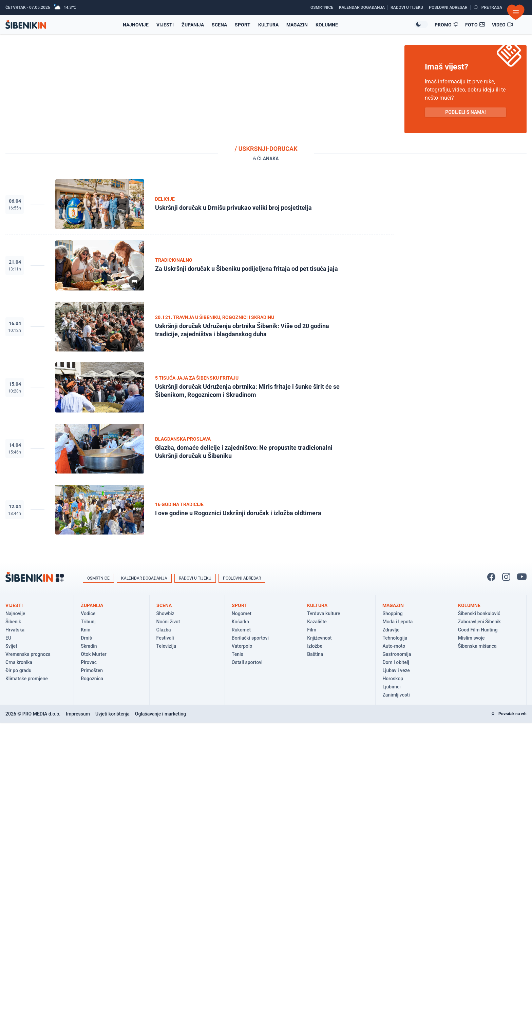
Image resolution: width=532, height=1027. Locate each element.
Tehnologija (394, 638)
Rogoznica (92, 678)
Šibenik (13, 621)
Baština (315, 654)
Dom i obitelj (395, 662)
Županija (193, 24)
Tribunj (88, 621)
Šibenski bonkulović (479, 613)
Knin (85, 629)
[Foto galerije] (475, 24)
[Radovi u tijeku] (408, 7)
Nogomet (241, 613)
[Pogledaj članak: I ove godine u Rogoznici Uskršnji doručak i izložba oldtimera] (199, 509)
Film (311, 629)
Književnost (319, 638)
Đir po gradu (18, 670)
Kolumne (327, 24)
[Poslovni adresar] (449, 7)
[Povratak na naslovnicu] (25, 24)
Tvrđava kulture (323, 613)
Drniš (86, 638)
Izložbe (314, 646)
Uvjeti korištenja (112, 714)
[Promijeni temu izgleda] (421, 24)
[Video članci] (502, 24)
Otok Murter (93, 654)
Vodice (88, 613)
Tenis (237, 654)
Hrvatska (14, 629)
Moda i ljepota (397, 621)
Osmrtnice (98, 578)
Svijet (11, 646)
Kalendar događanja (144, 578)
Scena (219, 24)
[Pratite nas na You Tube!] (522, 577)
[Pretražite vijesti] (487, 7)
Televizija (166, 646)
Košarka (240, 621)
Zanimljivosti (396, 695)
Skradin (89, 646)
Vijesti (165, 24)
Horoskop (392, 678)
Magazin (297, 24)
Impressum (78, 714)
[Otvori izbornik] (516, 12)
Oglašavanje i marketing (160, 714)
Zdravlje (390, 629)
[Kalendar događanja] (363, 7)
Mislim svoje (471, 638)
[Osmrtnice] (323, 7)
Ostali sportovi (247, 662)
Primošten (92, 670)
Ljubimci (391, 686)
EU (8, 638)
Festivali (165, 638)
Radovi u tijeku (195, 578)
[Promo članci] (446, 24)
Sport (242, 24)
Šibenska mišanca (477, 646)
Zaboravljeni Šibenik (479, 621)
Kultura (268, 24)
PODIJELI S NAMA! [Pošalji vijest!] (465, 112)
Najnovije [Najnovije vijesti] (136, 24)
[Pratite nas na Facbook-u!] (491, 577)
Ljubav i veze (396, 670)
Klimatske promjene (26, 678)
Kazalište (316, 621)
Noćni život (168, 621)
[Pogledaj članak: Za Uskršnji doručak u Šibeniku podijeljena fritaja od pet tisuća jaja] (199, 265)
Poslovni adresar (242, 578)
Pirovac (89, 662)
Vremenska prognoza (28, 654)
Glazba (163, 629)
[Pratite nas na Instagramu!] (506, 577)
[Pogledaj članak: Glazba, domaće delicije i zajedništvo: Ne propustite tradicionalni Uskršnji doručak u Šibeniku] (199, 448)
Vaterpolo (242, 646)
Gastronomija (396, 654)
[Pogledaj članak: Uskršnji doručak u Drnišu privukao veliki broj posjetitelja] (199, 204)
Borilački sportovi (250, 638)
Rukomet (241, 629)
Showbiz (165, 613)
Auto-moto (393, 646)
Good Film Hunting (478, 629)
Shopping (392, 613)
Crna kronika (18, 662)
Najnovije (15, 613)
